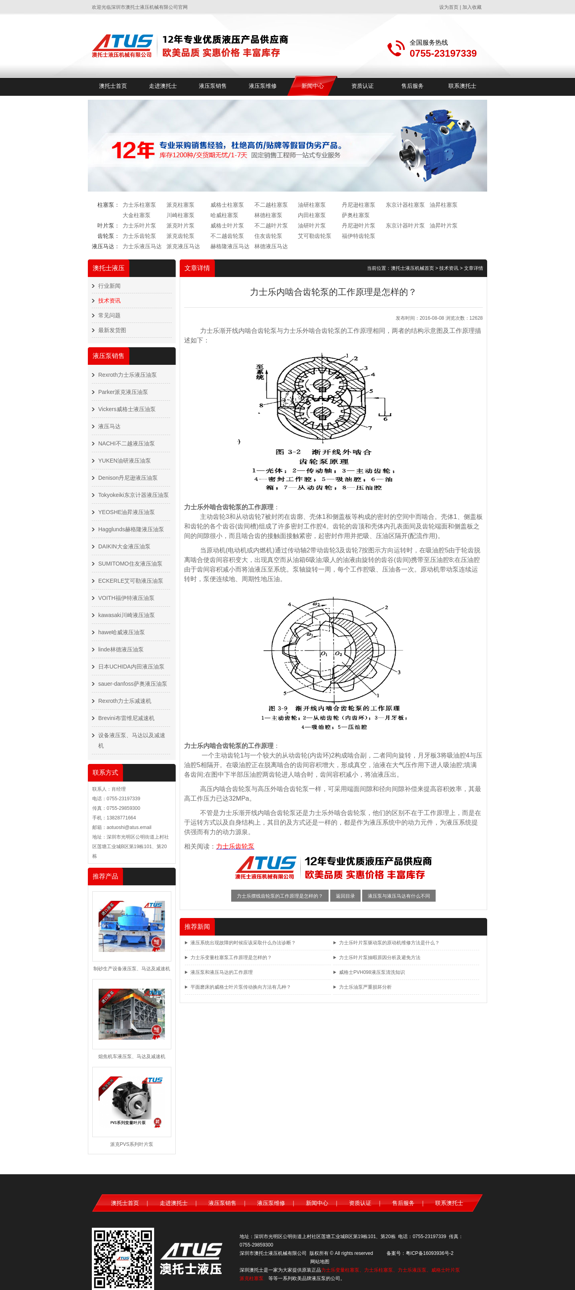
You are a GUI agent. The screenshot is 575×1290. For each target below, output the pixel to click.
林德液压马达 (271, 246)
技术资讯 (109, 300)
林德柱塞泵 (268, 215)
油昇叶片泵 (444, 225)
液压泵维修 (263, 86)
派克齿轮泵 (180, 236)
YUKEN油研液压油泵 (124, 460)
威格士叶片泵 (227, 225)
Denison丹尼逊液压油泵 (128, 478)
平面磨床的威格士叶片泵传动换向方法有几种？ (240, 987)
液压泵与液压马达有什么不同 (399, 896)
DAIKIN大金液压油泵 (124, 546)
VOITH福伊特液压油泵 (126, 598)
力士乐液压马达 (142, 246)
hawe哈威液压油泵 (121, 632)
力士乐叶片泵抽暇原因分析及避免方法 (379, 957)
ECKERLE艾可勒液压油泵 (130, 581)
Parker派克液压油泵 (123, 392)
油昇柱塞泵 (444, 205)
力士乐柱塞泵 (139, 205)
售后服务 (412, 86)
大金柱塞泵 (137, 215)
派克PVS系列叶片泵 (131, 1144)
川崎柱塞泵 (180, 215)
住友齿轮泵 (268, 236)
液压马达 (109, 426)
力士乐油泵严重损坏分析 (365, 987)
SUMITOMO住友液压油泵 (130, 563)
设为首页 (448, 7)
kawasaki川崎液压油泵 (126, 615)
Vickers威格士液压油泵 (127, 409)
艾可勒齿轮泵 (314, 236)
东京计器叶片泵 (405, 225)
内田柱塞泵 (312, 215)
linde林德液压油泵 (121, 649)
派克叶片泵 (180, 225)
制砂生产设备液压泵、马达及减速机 (131, 968)
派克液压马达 (183, 246)
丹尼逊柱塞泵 (358, 205)
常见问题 (109, 315)
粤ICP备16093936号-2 (430, 1253)
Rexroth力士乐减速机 (124, 701)
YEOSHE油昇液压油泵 (126, 512)
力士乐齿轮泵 (139, 236)
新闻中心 (312, 86)
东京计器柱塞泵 (405, 205)
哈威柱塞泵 (224, 215)
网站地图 (319, 1261)
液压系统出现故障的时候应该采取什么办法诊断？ (243, 943)
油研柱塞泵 (312, 205)
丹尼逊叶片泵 (358, 225)
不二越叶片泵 (271, 225)
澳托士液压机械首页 (412, 268)
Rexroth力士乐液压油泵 (127, 375)
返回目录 (345, 896)
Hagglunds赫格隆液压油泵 (131, 529)
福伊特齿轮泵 (358, 236)
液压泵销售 (213, 86)
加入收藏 (472, 7)
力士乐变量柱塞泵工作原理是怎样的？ (231, 957)
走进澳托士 (163, 86)
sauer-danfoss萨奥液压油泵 (132, 684)
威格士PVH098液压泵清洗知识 (372, 972)
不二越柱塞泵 (271, 205)
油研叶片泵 (312, 225)
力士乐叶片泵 (139, 225)
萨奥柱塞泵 (356, 215)
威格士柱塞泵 (227, 205)
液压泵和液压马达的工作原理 (221, 972)
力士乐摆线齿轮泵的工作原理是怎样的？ (280, 896)
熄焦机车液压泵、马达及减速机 (131, 1056)
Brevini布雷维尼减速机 (126, 718)
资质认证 (362, 86)
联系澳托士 (462, 86)
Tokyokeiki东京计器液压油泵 (133, 495)
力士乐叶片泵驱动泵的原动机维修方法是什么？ (389, 943)
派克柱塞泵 (180, 205)
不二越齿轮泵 (227, 236)
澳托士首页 (113, 86)
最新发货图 (112, 330)
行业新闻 (109, 286)
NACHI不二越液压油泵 (126, 443)
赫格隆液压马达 (230, 246)
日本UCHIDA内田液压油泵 (131, 666)
